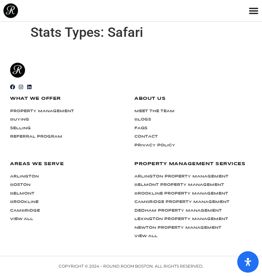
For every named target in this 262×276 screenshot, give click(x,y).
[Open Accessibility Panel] (248, 262)
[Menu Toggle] (254, 11)
